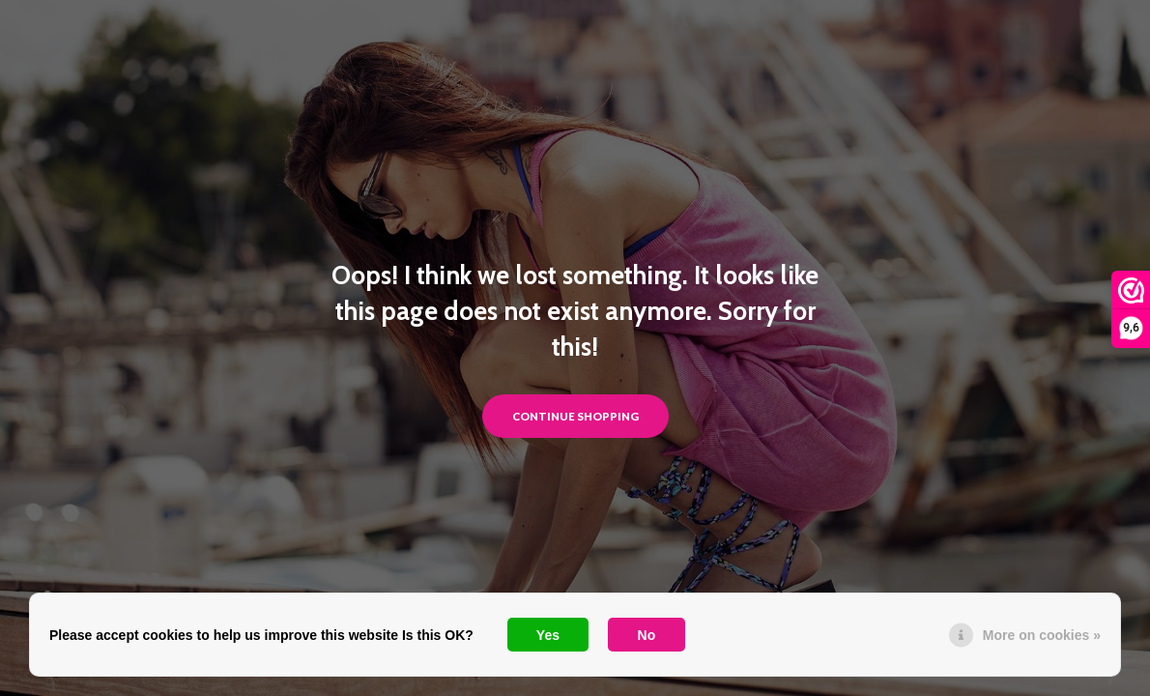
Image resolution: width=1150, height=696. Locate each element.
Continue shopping (575, 416)
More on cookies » (1042, 635)
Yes (548, 635)
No (647, 635)
